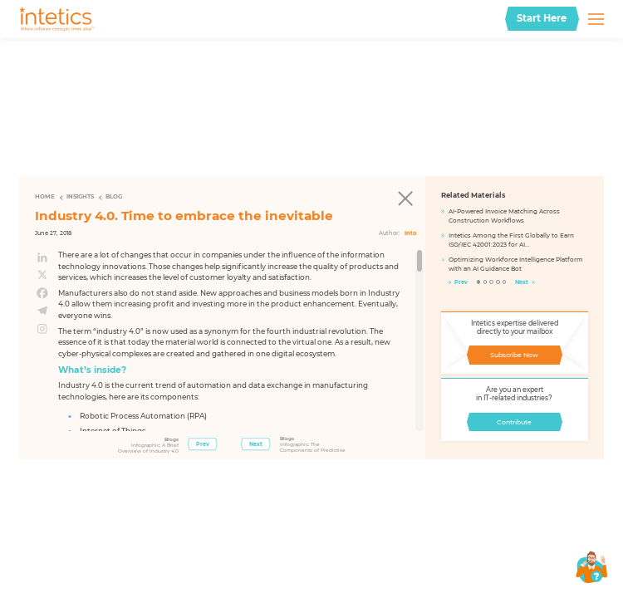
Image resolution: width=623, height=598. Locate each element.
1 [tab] (479, 282)
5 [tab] (504, 282)
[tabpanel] (514, 244)
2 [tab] (485, 282)
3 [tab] (491, 282)
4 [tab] (498, 282)
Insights (80, 196)
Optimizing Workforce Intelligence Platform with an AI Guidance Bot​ (516, 264)
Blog (113, 196)
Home (45, 196)
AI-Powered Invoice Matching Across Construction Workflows (504, 216)
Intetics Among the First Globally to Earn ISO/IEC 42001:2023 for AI (511, 240)
